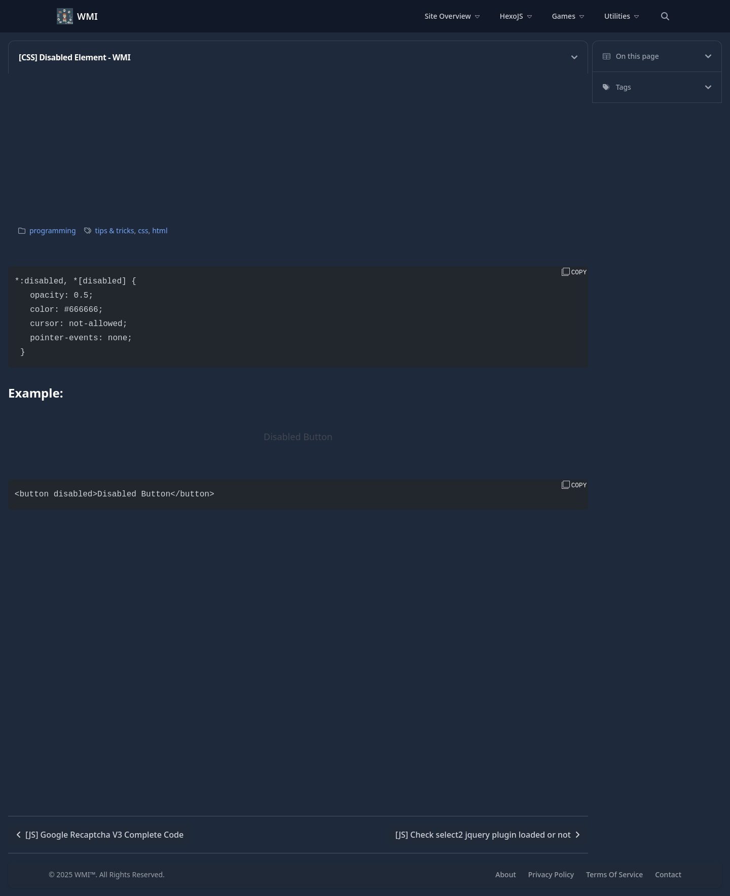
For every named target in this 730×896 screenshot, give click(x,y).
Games (568, 16)
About (505, 874)
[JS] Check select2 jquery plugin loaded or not (487, 834)
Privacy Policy (551, 874)
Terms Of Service (614, 874)
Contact (668, 874)
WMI (87, 16)
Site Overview (452, 16)
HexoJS (516, 16)
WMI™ (85, 874)
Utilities (621, 16)
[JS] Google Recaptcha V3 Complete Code (100, 834)
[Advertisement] (298, 145)
